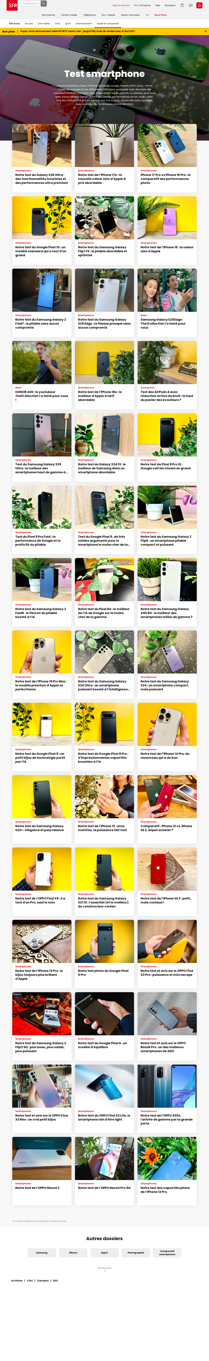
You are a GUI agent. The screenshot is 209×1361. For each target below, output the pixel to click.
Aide (157, 5)
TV (147, 15)
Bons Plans (161, 15)
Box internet (48, 15)
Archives (16, 1280)
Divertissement (84, 23)
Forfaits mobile (69, 15)
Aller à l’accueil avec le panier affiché (182, 5)
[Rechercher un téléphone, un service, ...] (65, 5)
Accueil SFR (12, 5)
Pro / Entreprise (142, 5)
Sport (68, 23)
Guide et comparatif (108, 23)
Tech (57, 23)
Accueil (29, 23)
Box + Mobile (108, 15)
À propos (43, 1280)
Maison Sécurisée (130, 15)
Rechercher (103, 5)
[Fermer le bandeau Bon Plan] (205, 31)
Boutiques (170, 5)
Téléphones (89, 15)
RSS (55, 1280)
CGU (30, 1280)
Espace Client (199, 5)
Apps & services (121, 5)
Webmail (191, 5)
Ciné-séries (44, 23)
